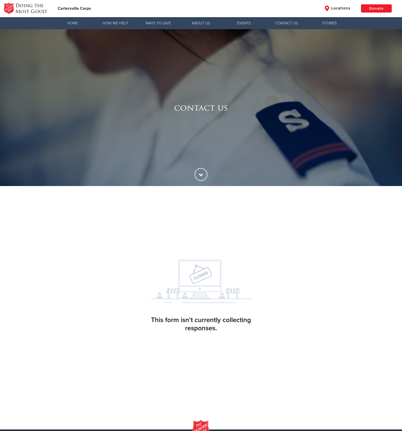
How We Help (115, 23)
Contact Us (286, 23)
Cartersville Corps (74, 8)
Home (72, 23)
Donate (376, 8)
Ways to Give (158, 23)
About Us (201, 23)
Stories (329, 23)
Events (244, 23)
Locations (337, 8)
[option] (201, 107)
